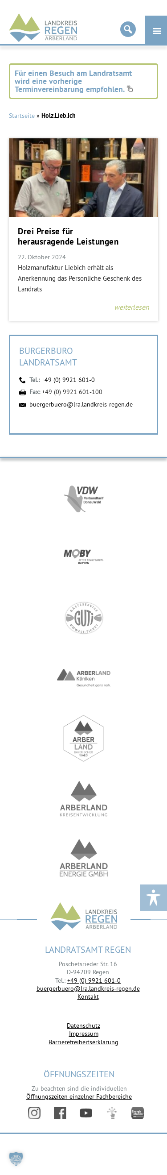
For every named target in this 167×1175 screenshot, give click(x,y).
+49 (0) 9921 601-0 (68, 380)
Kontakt (88, 996)
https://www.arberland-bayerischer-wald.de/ (83, 738)
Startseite (22, 116)
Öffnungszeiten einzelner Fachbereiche (79, 1096)
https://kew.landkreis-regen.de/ (83, 798)
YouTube (86, 1113)
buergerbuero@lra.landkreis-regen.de (81, 404)
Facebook (60, 1113)
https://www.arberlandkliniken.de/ (83, 678)
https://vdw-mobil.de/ (83, 497)
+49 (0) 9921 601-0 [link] (94, 980)
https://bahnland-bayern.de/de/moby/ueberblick (83, 557)
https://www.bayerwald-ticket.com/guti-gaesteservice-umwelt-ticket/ (83, 617)
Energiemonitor (137, 1113)
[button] (16, 1159)
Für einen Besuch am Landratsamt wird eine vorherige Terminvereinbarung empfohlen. (74, 81)
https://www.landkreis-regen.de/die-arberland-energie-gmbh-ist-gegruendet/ (83, 858)
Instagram (34, 1113)
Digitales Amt (112, 1113)
